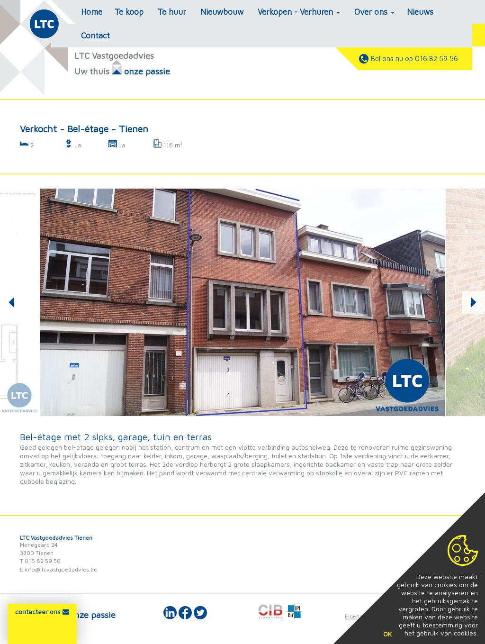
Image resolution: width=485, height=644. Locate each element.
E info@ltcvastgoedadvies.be (58, 569)
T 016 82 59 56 (40, 561)
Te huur (172, 12)
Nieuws (420, 12)
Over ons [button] (374, 12)
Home (91, 12)
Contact (95, 35)
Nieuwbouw (221, 12)
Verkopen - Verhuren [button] (299, 12)
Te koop (129, 12)
